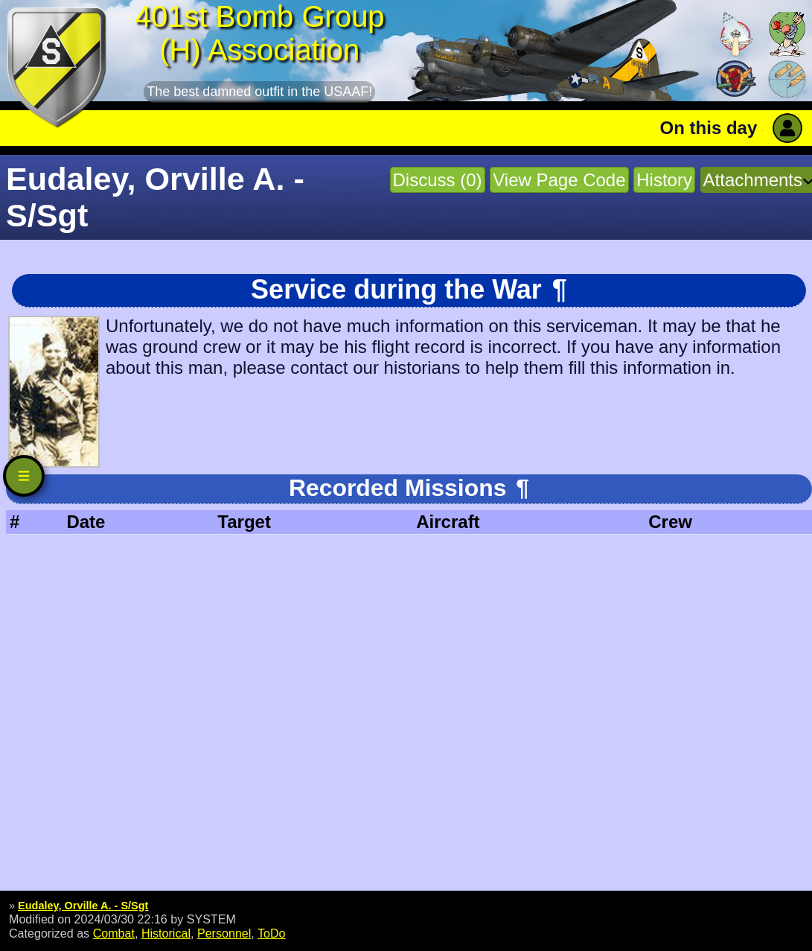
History (664, 180)
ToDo (272, 933)
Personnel (224, 933)
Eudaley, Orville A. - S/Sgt (83, 906)
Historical (166, 933)
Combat (114, 933)
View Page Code (559, 180)
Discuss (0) (437, 180)
